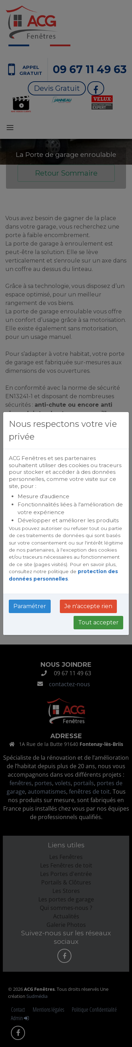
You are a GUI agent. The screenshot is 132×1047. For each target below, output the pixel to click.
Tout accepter (98, 622)
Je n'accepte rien (88, 606)
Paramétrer (29, 606)
